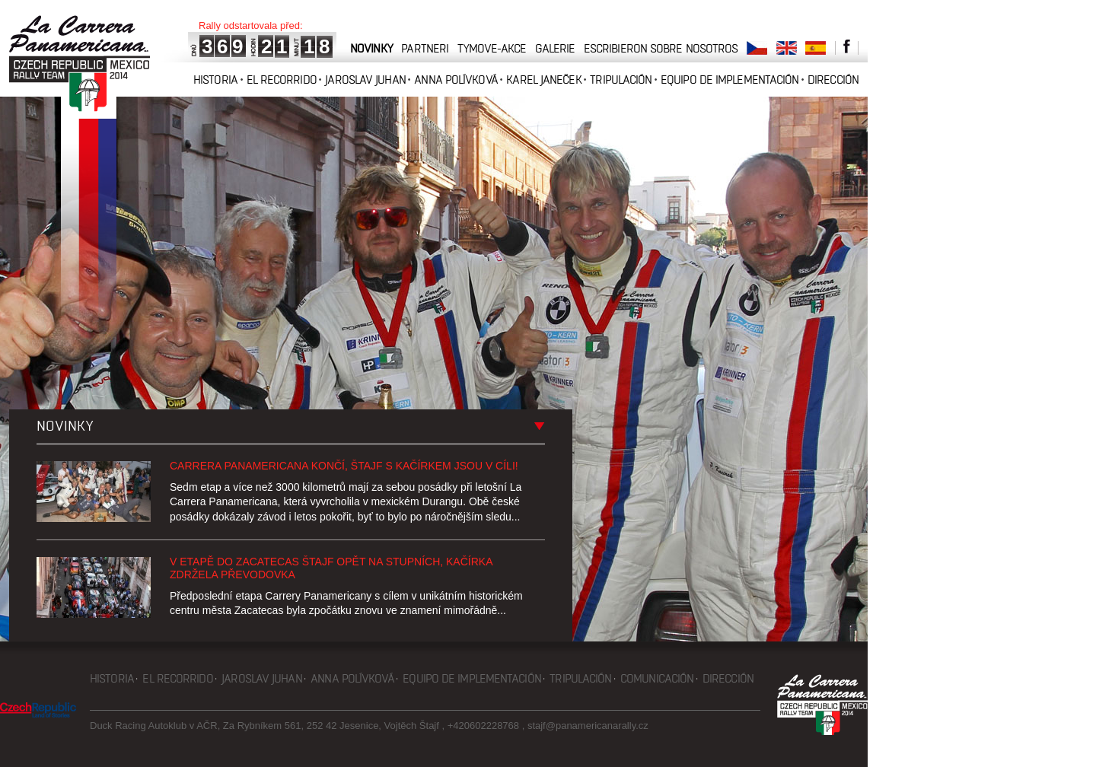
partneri (424, 48)
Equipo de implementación (729, 79)
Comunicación (656, 678)
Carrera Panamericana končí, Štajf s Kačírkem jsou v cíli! (344, 466)
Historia (215, 79)
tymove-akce (491, 48)
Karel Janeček (543, 79)
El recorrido (282, 79)
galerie (555, 48)
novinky (371, 48)
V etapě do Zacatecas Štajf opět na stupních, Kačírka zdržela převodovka (331, 568)
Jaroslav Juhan (365, 79)
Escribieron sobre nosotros (661, 48)
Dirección (833, 79)
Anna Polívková (455, 79)
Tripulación (621, 79)
